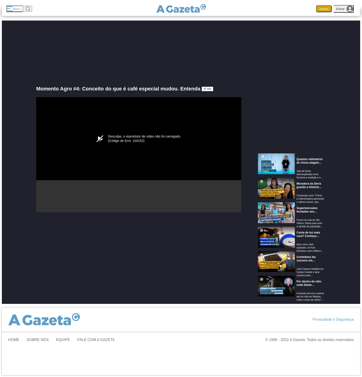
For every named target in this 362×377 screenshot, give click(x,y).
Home (13, 340)
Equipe (63, 340)
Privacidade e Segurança (333, 319)
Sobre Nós (38, 340)
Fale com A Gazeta (96, 340)
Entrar (344, 9)
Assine (324, 9)
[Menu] (14, 9)
